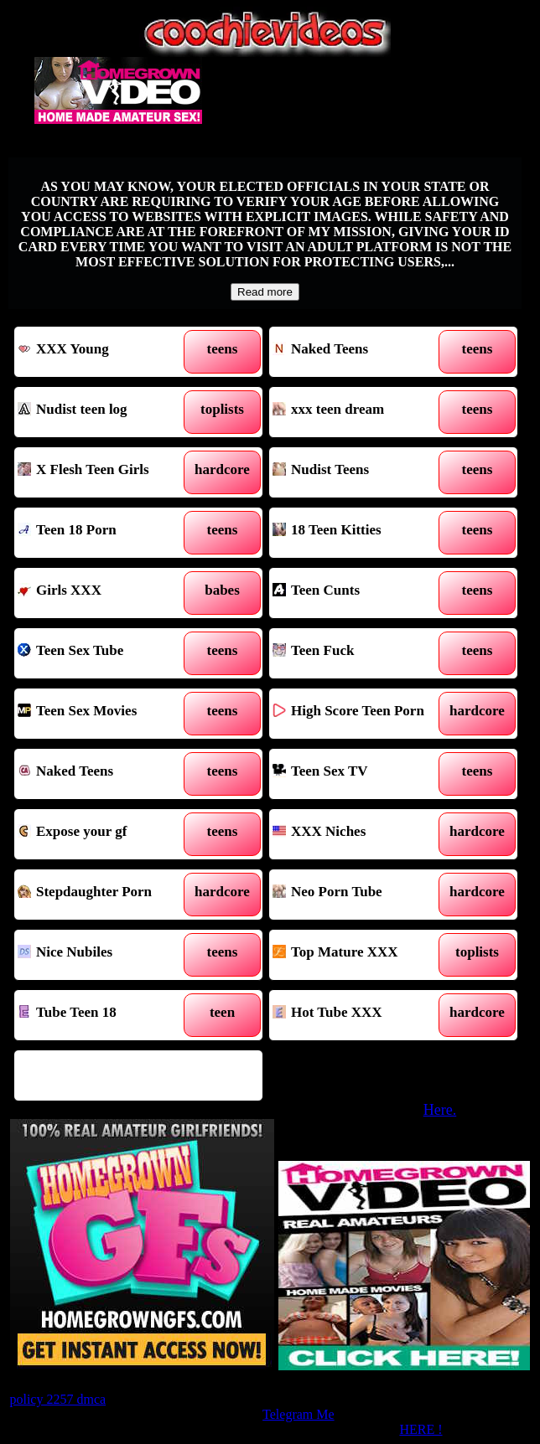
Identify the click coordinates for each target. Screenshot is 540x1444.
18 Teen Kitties (362, 532)
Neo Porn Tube (362, 894)
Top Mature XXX (362, 955)
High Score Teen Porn (362, 713)
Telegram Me (298, 1414)
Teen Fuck (362, 653)
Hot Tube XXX (362, 1015)
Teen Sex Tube (107, 653)
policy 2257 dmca (57, 1399)
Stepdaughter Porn (107, 894)
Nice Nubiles (107, 955)
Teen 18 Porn (107, 532)
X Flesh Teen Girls (107, 472)
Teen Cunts (362, 593)
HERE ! (420, 1429)
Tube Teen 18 (107, 1015)
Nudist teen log (107, 412)
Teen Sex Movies (107, 713)
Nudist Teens (362, 472)
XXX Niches (362, 834)
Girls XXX (107, 593)
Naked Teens (362, 352)
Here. (439, 1109)
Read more (265, 292)
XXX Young (107, 352)
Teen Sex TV (362, 774)
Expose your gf (107, 834)
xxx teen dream (362, 412)
